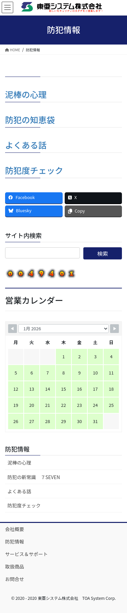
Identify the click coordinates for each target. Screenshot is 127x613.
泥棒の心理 (26, 94)
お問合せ (14, 579)
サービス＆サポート (26, 554)
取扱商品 (14, 566)
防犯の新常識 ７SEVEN (33, 477)
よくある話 (26, 145)
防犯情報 (17, 448)
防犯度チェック (34, 170)
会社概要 (14, 529)
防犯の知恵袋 (30, 120)
